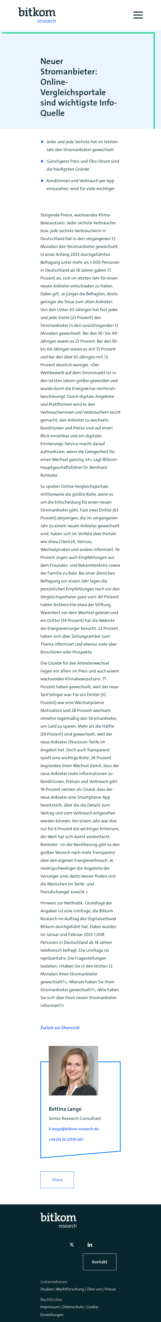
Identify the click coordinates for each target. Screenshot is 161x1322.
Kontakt (99, 1262)
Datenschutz (73, 1306)
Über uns (94, 1289)
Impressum (50, 1306)
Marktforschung (70, 1289)
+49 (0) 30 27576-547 (66, 1139)
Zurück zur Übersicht (60, 1028)
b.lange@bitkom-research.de (73, 1128)
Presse (110, 1289)
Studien (46, 1289)
